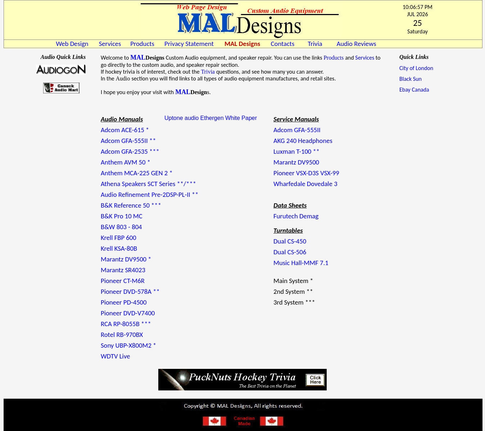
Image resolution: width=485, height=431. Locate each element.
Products (142, 44)
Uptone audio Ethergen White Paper (210, 118)
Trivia (208, 72)
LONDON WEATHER (61, 135)
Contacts (283, 44)
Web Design (72, 44)
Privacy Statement (189, 44)
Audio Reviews (356, 44)
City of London (416, 68)
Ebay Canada (414, 89)
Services (364, 57)
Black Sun (410, 78)
